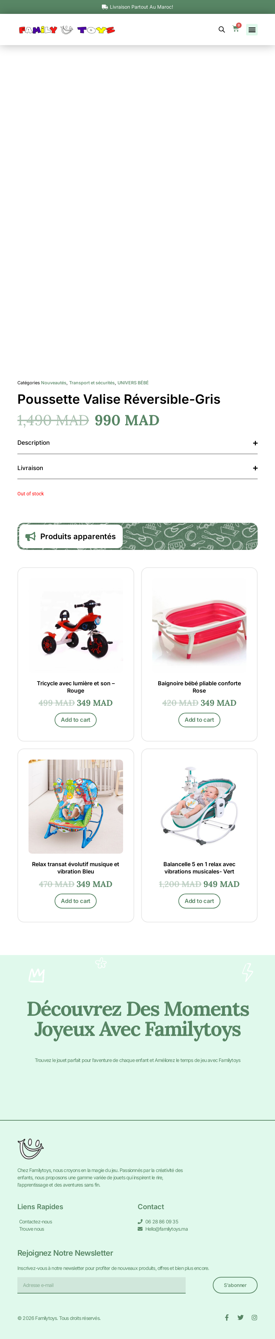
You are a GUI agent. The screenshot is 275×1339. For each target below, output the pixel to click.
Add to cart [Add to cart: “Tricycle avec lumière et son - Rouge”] (75, 722)
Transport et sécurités (92, 382)
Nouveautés (53, 382)
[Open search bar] (221, 29)
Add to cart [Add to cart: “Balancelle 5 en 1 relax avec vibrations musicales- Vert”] (199, 905)
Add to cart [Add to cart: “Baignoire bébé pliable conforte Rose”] (199, 722)
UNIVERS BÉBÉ (133, 382)
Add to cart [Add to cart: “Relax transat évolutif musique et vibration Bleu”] (75, 905)
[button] (252, 29)
